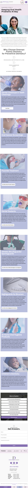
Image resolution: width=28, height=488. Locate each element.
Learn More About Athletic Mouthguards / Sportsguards (11, 267)
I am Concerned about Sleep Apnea (14, 412)
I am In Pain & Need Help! (14, 414)
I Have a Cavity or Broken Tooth (14, 401)
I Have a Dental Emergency (22, 2)
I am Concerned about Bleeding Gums (14, 399)
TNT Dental (14, 484)
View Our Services (14, 417)
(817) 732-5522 (14, 466)
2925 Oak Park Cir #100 (14, 470)
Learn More (7, 108)
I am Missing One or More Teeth (14, 404)
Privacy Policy (15, 483)
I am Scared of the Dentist (14, 409)
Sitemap (12, 483)
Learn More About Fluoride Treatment (8, 184)
